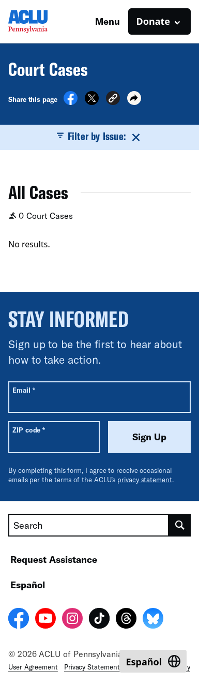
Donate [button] (153, 21)
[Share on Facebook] (71, 102)
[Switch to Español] (153, 661)
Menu (107, 21)
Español (27, 584)
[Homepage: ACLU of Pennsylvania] (44, 21)
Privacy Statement (92, 667)
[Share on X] (92, 102)
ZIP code (28, 429)
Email (23, 389)
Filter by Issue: (99, 136)
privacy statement (144, 479)
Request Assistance (53, 559)
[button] (113, 99)
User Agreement (33, 667)
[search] (180, 525)
